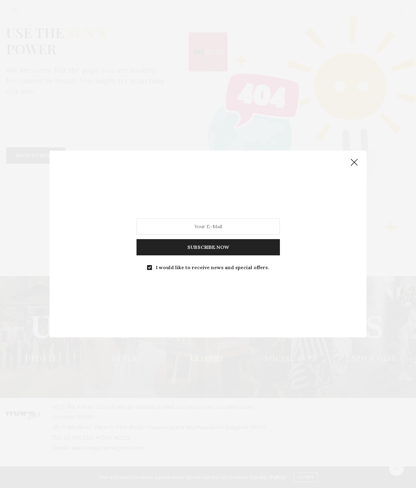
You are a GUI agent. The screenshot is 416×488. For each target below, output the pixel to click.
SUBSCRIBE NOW (208, 247)
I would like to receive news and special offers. (212, 267)
